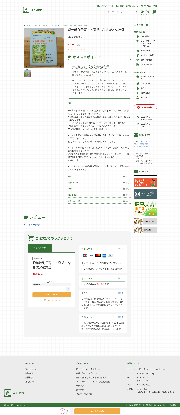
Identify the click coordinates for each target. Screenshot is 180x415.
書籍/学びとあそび (139, 32)
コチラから (143, 141)
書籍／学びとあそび (41, 25)
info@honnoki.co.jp (146, 373)
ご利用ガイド (82, 363)
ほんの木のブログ (33, 382)
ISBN (70, 189)
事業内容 (29, 373)
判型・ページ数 (74, 201)
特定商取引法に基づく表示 (156, 405)
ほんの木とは (31, 369)
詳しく (120, 249)
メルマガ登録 (82, 394)
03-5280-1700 (143, 144)
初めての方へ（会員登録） (88, 369)
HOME (29, 25)
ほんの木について (105, 6)
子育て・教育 (55, 25)
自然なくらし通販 (139, 72)
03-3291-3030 (142, 146)
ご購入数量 (36, 285)
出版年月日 (72, 195)
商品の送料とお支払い (86, 373)
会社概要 (120, 6)
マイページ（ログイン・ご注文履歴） (93, 382)
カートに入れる (97, 411)
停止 (92, 394)
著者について (73, 183)
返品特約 (80, 390)
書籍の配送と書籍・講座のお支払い (92, 377)
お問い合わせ (132, 6)
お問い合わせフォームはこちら (151, 369)
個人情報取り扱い (135, 405)
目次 (70, 176)
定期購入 (80, 386)
